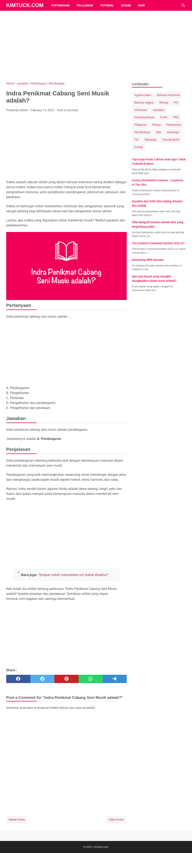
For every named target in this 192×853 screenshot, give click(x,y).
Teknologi (150, 139)
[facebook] (18, 679)
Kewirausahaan (144, 117)
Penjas (156, 124)
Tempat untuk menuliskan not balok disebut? (73, 575)
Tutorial (107, 5)
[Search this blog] (183, 5)
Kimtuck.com (25, 5)
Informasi (140, 110)
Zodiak (126, 5)
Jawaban (158, 110)
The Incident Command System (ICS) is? (158, 243)
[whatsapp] (91, 679)
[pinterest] (66, 679)
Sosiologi (173, 132)
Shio (141, 5)
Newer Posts (17, 819)
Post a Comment (68, 110)
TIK (136, 139)
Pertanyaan (60, 5)
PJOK (163, 117)
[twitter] (42, 679)
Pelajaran (85, 5)
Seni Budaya (142, 132)
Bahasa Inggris (144, 102)
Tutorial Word (170, 139)
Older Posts (116, 819)
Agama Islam (142, 95)
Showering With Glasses (148, 259)
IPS (176, 102)
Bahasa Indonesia (168, 95)
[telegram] (115, 679)
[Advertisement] (96, 46)
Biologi (163, 102)
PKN (176, 117)
